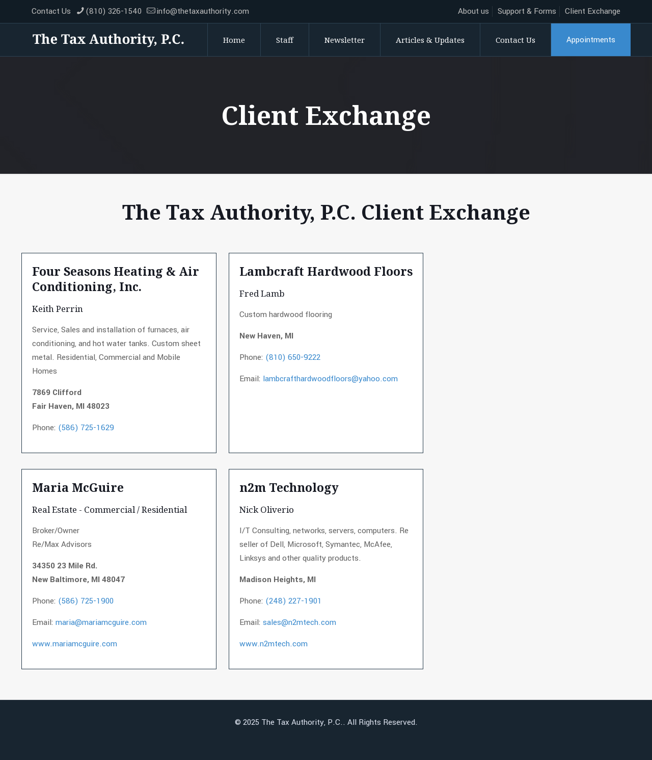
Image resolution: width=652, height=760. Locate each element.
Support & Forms (527, 11)
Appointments (590, 39)
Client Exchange (592, 11)
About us (473, 11)
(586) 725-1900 (86, 601)
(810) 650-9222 (292, 357)
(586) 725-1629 (86, 427)
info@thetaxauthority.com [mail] (202, 11)
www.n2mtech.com (273, 643)
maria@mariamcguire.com (101, 622)
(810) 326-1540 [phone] (114, 11)
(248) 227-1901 (293, 601)
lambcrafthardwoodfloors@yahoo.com (330, 378)
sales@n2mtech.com (299, 622)
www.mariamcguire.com (74, 643)
